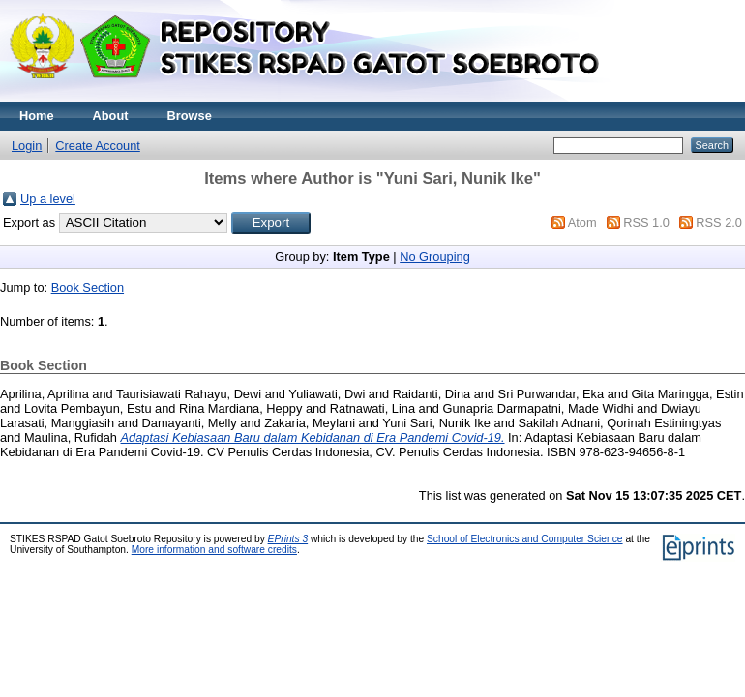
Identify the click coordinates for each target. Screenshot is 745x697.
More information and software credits (214, 549)
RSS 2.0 (719, 223)
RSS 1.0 (646, 223)
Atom (582, 223)
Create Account (97, 145)
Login (27, 145)
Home (36, 115)
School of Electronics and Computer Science (525, 539)
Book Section (87, 287)
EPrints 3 (288, 539)
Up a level (47, 198)
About (111, 115)
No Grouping (435, 256)
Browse (189, 115)
